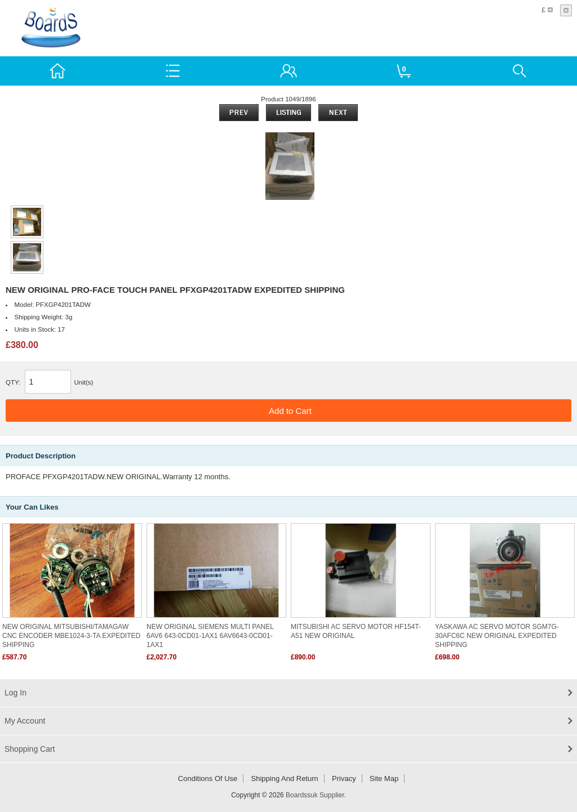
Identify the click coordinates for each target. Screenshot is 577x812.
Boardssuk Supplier (315, 795)
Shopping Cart (30, 748)
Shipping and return (284, 778)
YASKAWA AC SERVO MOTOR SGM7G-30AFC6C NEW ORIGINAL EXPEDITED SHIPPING (497, 636)
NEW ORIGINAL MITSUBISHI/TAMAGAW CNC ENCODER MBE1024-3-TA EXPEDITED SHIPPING (71, 636)
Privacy (344, 778)
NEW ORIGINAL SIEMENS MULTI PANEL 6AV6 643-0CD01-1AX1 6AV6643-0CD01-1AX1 (210, 636)
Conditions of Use (208, 778)
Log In (15, 692)
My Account (25, 720)
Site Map (384, 778)
